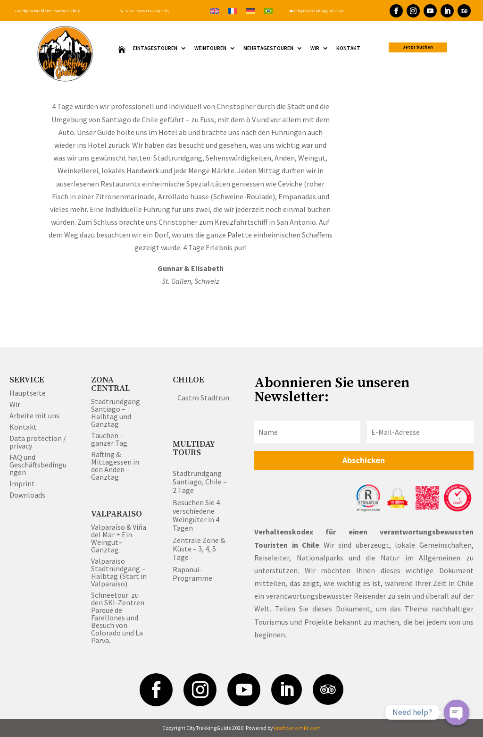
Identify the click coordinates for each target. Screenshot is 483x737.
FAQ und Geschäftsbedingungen (38, 464)
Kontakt (348, 48)
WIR (314, 48)
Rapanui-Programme (192, 574)
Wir (14, 404)
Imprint (22, 483)
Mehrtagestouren (268, 48)
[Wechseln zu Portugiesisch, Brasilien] (268, 10)
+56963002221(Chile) (152, 10)
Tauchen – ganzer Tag (109, 439)
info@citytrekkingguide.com (316, 10)
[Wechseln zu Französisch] (233, 10)
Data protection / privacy (37, 441)
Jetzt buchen (418, 47)
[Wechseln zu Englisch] (215, 10)
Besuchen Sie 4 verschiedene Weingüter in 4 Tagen (196, 515)
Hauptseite (27, 393)
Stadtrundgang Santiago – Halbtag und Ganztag (115, 413)
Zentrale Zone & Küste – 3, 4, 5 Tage (199, 548)
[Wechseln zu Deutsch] (250, 10)
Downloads (27, 495)
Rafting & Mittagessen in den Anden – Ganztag (115, 465)
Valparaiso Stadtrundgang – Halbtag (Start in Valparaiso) (119, 572)
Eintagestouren (155, 48)
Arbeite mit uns (34, 415)
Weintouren (210, 48)
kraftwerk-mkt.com (297, 727)
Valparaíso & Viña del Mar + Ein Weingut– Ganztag (118, 538)
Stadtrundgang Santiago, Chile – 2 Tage (200, 481)
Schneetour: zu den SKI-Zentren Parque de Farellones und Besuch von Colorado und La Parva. (117, 617)
